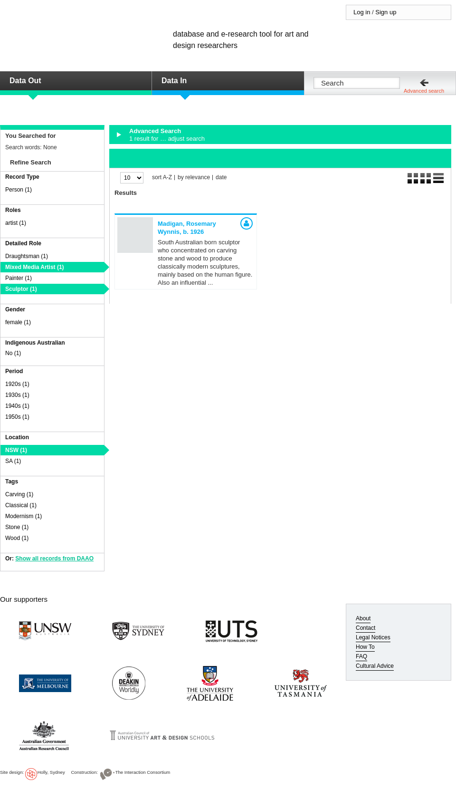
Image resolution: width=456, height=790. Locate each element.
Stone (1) (16, 527)
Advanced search (424, 91)
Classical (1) (21, 505)
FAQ (361, 656)
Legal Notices (373, 637)
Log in (361, 12)
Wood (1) (16, 538)
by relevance (194, 177)
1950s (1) (17, 417)
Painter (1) (18, 278)
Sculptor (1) (21, 289)
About (363, 618)
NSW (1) (16, 450)
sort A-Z (162, 177)
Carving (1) (19, 494)
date (221, 177)
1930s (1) (17, 395)
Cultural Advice (375, 666)
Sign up (385, 12)
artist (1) (15, 223)
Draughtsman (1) (26, 256)
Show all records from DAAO (54, 558)
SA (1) (13, 461)
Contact (365, 628)
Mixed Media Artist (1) (34, 267)
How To (365, 647)
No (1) (13, 353)
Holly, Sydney (51, 772)
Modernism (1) (23, 516)
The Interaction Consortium (143, 772)
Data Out (25, 81)
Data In (174, 81)
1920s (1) (17, 384)
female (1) (18, 322)
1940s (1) (17, 406)
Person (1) (18, 189)
